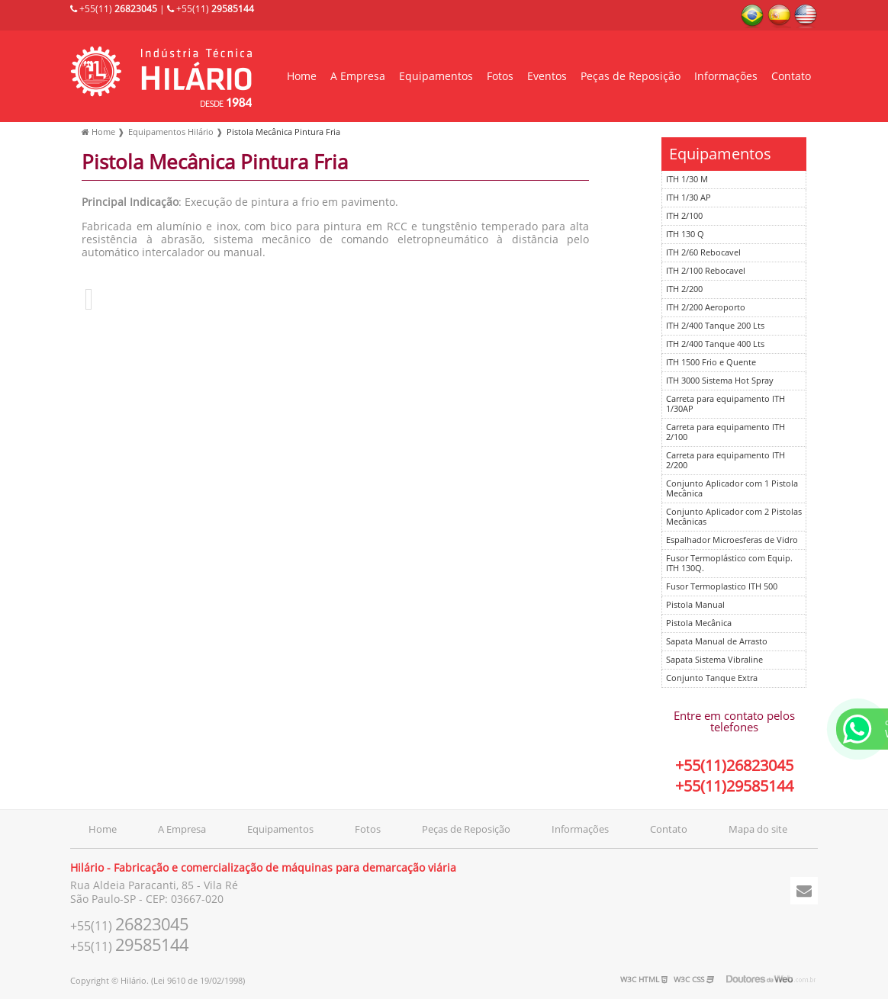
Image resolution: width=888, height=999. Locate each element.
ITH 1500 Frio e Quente (711, 363)
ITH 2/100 (684, 216)
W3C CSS (694, 980)
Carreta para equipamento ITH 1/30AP (725, 404)
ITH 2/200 (684, 289)
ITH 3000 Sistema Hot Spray (720, 381)
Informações (726, 76)
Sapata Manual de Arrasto (716, 642)
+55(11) (113, 9)
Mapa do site (758, 830)
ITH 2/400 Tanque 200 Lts (715, 326)
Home (302, 76)
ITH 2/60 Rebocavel (703, 253)
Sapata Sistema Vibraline (714, 660)
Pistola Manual (695, 605)
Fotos (500, 76)
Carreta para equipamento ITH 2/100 (725, 432)
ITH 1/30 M (687, 180)
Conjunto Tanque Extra (712, 678)
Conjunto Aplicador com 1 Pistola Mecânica (732, 489)
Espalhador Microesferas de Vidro (732, 540)
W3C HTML (644, 980)
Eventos (547, 76)
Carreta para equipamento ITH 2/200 (725, 461)
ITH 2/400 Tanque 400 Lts (715, 344)
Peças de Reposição (630, 76)
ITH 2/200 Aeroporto (705, 308)
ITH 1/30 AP (688, 198)
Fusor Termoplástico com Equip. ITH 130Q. (729, 563)
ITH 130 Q (685, 234)
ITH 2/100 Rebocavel (705, 271)
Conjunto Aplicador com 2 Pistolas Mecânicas (734, 517)
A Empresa (357, 76)
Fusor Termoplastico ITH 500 (721, 587)
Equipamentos (436, 76)
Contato (791, 76)
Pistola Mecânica (699, 623)
